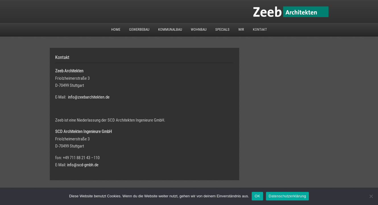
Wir (241, 29)
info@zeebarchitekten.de (89, 97)
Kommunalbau (170, 29)
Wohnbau (198, 29)
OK (257, 196)
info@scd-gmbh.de (82, 164)
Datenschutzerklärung (287, 196)
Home (115, 29)
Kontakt (260, 29)
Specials (222, 29)
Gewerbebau (139, 29)
